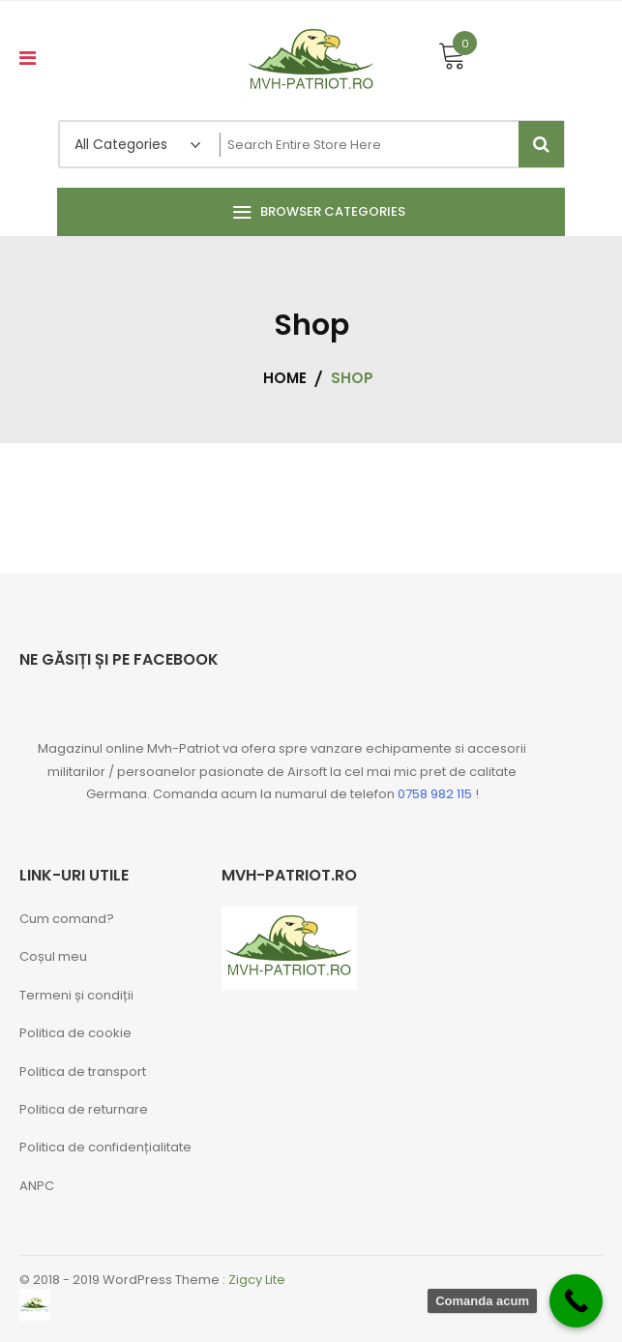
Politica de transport (82, 1071)
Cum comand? (66, 919)
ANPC (36, 1186)
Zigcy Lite (256, 1279)
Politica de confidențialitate (105, 1147)
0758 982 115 (435, 794)
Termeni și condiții (76, 995)
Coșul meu (53, 956)
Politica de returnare (83, 1109)
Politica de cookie (75, 1033)
